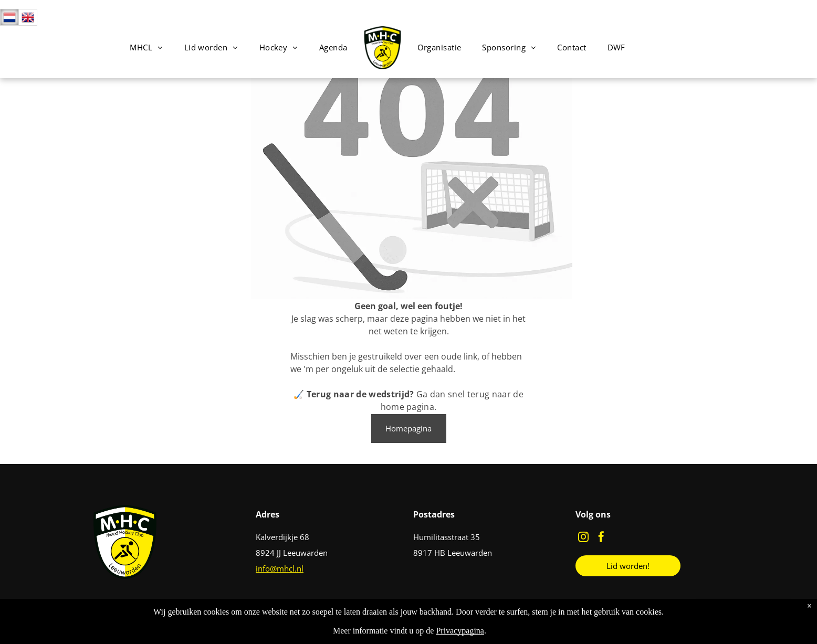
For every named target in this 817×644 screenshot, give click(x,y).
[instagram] (583, 538)
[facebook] (601, 538)
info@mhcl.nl (279, 568)
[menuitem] (146, 47)
